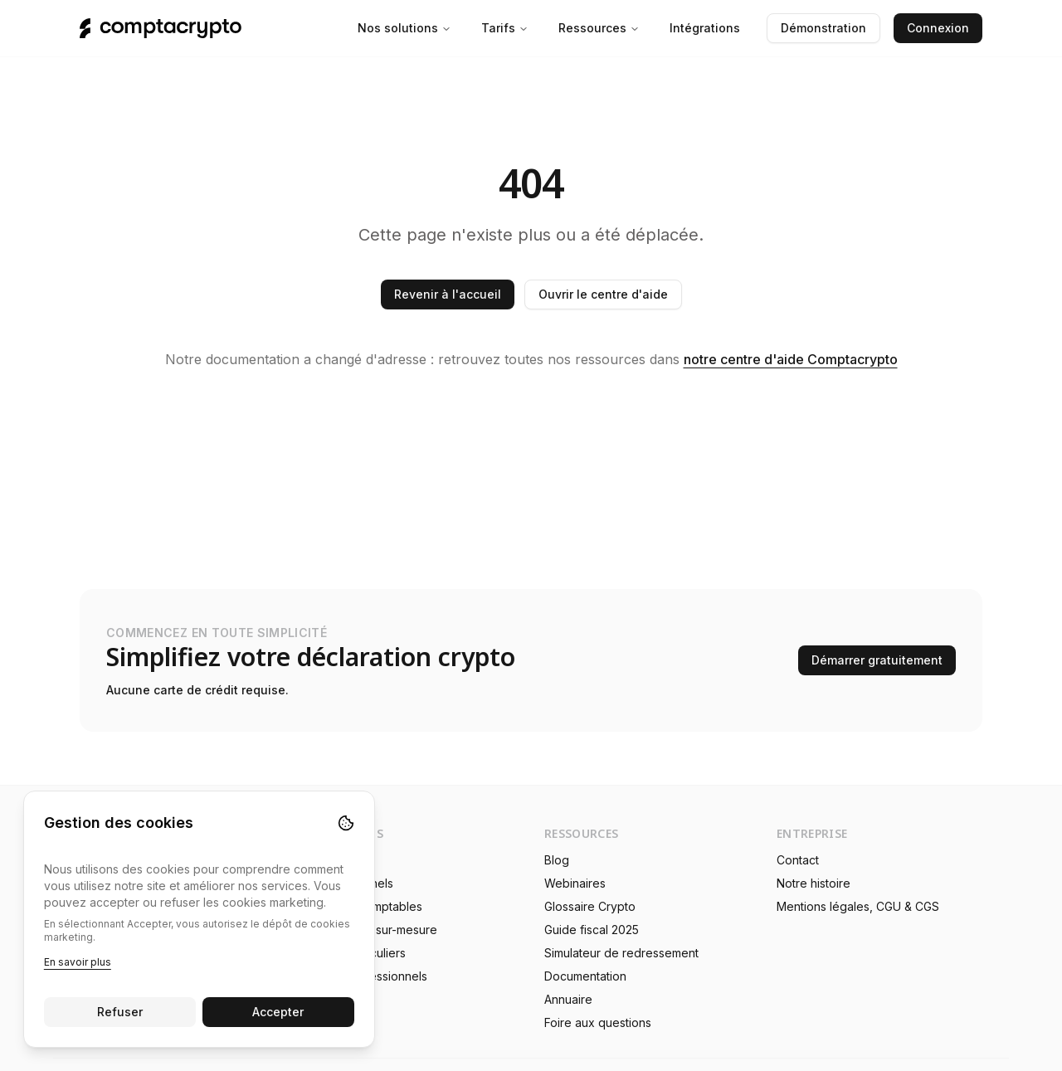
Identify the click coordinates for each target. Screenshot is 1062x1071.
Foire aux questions (597, 1022)
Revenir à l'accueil (447, 294)
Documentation (585, 976)
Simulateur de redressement (621, 953)
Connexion (938, 28)
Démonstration (823, 28)
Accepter (278, 1012)
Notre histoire (813, 883)
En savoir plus (77, 962)
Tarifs (505, 28)
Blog (556, 860)
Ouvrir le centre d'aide (603, 294)
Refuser (120, 1012)
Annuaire (568, 999)
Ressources (599, 28)
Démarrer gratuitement (877, 660)
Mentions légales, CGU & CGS (858, 906)
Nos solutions (404, 28)
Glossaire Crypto (590, 906)
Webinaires (575, 883)
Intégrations (705, 28)
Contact (798, 860)
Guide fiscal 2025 (591, 930)
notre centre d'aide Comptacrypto (791, 359)
